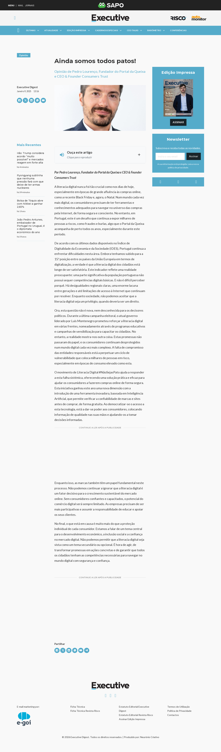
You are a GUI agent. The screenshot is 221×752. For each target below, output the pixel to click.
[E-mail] (43, 100)
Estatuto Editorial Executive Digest (134, 708)
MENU (11, 5)
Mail (20, 5)
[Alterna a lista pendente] (38, 30)
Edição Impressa (76, 30)
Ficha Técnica (77, 706)
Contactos (173, 714)
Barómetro (154, 30)
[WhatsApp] (37, 100)
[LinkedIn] (31, 100)
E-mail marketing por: (28, 706)
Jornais (29, 5)
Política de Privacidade (179, 710)
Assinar (178, 122)
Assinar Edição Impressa (132, 719)
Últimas (30, 30)
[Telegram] (86, 650)
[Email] (170, 156)
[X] (25, 100)
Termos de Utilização (178, 706)
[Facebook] (19, 100)
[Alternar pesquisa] (15, 18)
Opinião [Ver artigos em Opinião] (23, 55)
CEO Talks (132, 30)
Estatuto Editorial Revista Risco (136, 714)
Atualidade (51, 30)
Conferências (178, 30)
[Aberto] (18, 30)
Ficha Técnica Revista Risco (85, 710)
